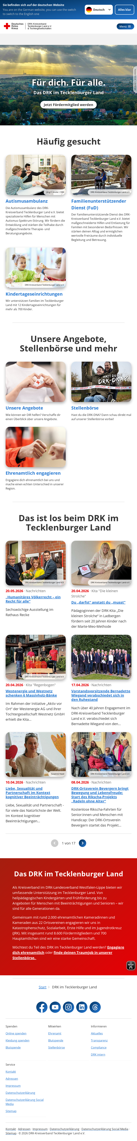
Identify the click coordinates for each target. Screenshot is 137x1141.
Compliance (99, 1047)
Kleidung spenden (17, 1040)
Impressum (13, 1086)
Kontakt (11, 1072)
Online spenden (16, 1033)
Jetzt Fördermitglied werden (68, 104)
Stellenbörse (85, 408)
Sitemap (11, 1111)
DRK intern (98, 1054)
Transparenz (99, 1040)
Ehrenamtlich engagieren (33, 473)
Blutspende (13, 1047)
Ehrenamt (54, 1033)
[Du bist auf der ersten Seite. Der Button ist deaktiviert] (54, 843)
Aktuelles (97, 1033)
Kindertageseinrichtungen (34, 294)
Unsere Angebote (24, 408)
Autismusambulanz (27, 201)
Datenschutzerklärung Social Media (25, 1102)
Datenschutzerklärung (20, 1093)
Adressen (12, 1079)
